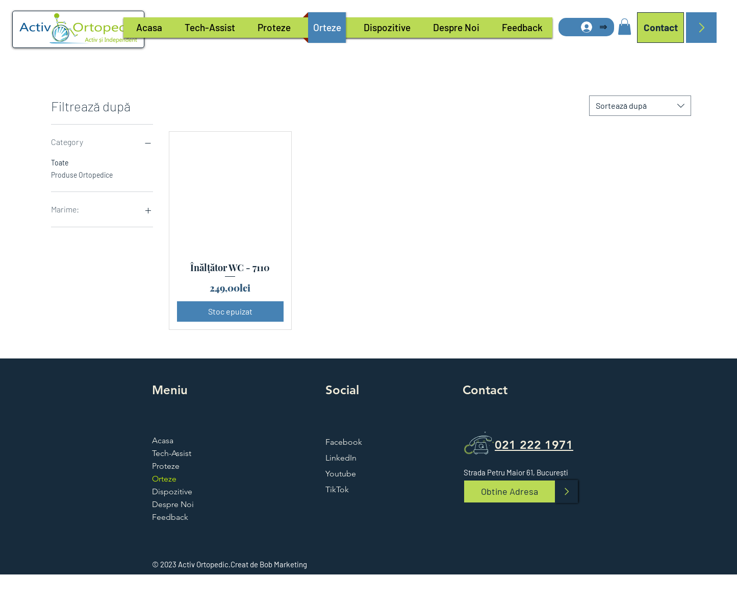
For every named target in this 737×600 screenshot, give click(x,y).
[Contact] (660, 27)
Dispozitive (172, 491)
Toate (59, 162)
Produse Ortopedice (82, 174)
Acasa (162, 440)
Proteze (166, 466)
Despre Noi (173, 504)
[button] (624, 26)
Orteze (164, 479)
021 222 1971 (534, 445)
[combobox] (640, 105)
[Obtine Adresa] (509, 491)
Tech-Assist (171, 453)
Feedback (170, 517)
